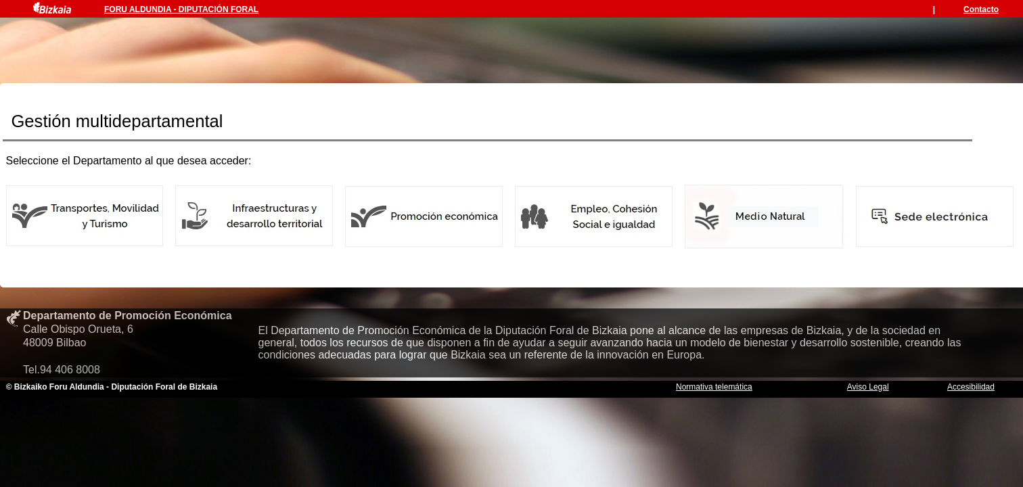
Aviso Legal (868, 387)
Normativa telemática (714, 387)
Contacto (981, 9)
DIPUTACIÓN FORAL (218, 9)
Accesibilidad (971, 387)
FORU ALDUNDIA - (141, 9)
